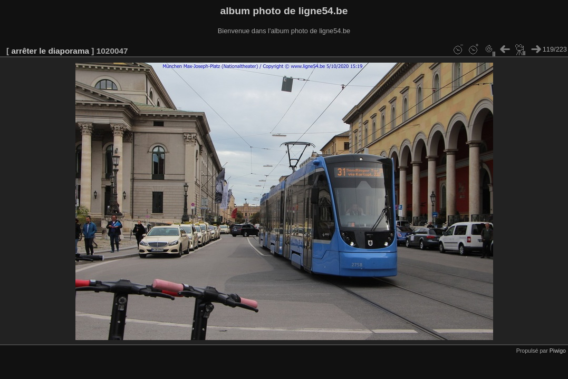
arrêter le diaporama (50, 50)
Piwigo (558, 350)
